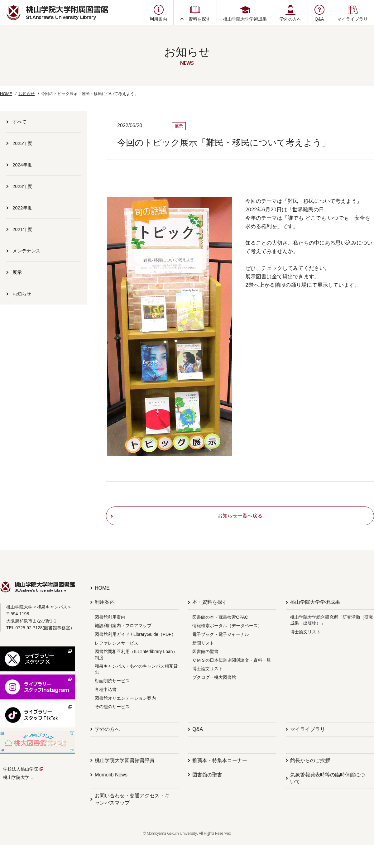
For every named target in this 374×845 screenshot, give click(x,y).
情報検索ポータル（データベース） (227, 625)
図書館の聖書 (205, 651)
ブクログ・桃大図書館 (214, 677)
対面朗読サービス (112, 680)
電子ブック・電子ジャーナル (220, 634)
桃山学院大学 (16, 777)
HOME (6, 93)
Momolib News (111, 774)
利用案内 (105, 602)
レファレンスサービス (116, 643)
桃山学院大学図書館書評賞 (125, 760)
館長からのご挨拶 (310, 760)
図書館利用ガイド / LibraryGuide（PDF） (135, 634)
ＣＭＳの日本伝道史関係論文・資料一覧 (231, 660)
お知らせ (26, 93)
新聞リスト (203, 643)
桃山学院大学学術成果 (315, 602)
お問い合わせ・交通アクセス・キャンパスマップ (132, 799)
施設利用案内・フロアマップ (123, 625)
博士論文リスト (207, 668)
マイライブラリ (307, 729)
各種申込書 (106, 689)
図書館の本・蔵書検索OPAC (220, 617)
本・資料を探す (209, 602)
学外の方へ (107, 729)
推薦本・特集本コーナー (219, 760)
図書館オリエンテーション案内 (125, 698)
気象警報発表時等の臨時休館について (327, 778)
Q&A (197, 729)
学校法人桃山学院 (20, 768)
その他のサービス (112, 706)
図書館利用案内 (110, 617)
